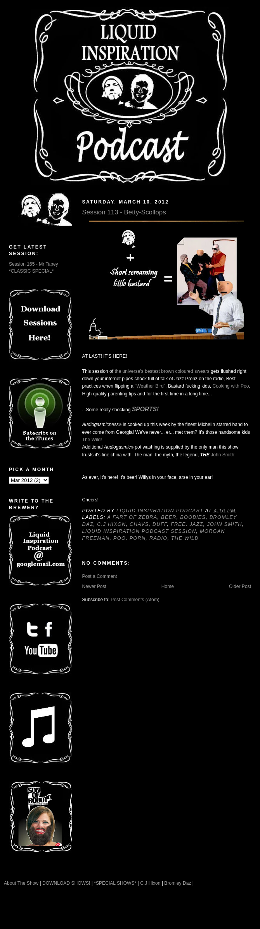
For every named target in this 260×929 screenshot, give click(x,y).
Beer (169, 517)
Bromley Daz (177, 883)
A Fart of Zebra (132, 517)
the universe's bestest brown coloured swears (161, 371)
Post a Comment (99, 576)
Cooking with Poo (230, 386)
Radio (158, 538)
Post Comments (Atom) (135, 599)
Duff (160, 524)
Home (167, 586)
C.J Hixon (111, 524)
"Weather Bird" (150, 386)
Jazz (196, 524)
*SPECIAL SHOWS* (115, 883)
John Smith (224, 524)
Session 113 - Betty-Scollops (124, 212)
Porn (138, 538)
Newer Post (94, 586)
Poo (119, 538)
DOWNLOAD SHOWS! (66, 883)
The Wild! (92, 439)
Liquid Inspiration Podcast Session (139, 531)
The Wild (185, 538)
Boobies (193, 517)
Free (178, 524)
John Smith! (223, 455)
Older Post (240, 586)
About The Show (21, 883)
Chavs (139, 524)
